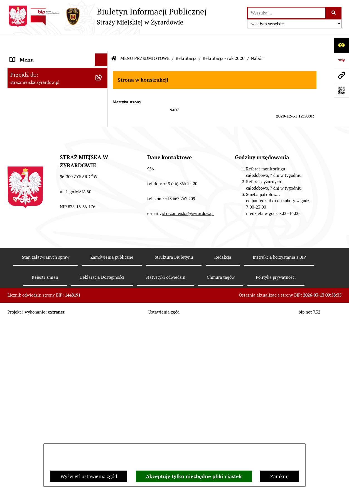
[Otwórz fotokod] (341, 90)
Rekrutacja (186, 42)
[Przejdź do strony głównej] (107, 16)
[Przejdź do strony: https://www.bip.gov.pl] (341, 60)
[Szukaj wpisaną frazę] (333, 13)
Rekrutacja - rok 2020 (224, 42)
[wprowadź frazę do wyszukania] (286, 13)
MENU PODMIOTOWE (34, 55)
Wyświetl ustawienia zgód (88, 476)
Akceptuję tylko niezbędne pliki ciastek (194, 476)
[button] (103, 56)
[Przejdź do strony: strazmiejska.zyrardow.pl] (341, 75)
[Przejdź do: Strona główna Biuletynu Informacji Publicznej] (114, 41)
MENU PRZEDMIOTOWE (37, 136)
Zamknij (279, 476)
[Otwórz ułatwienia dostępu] (341, 45)
